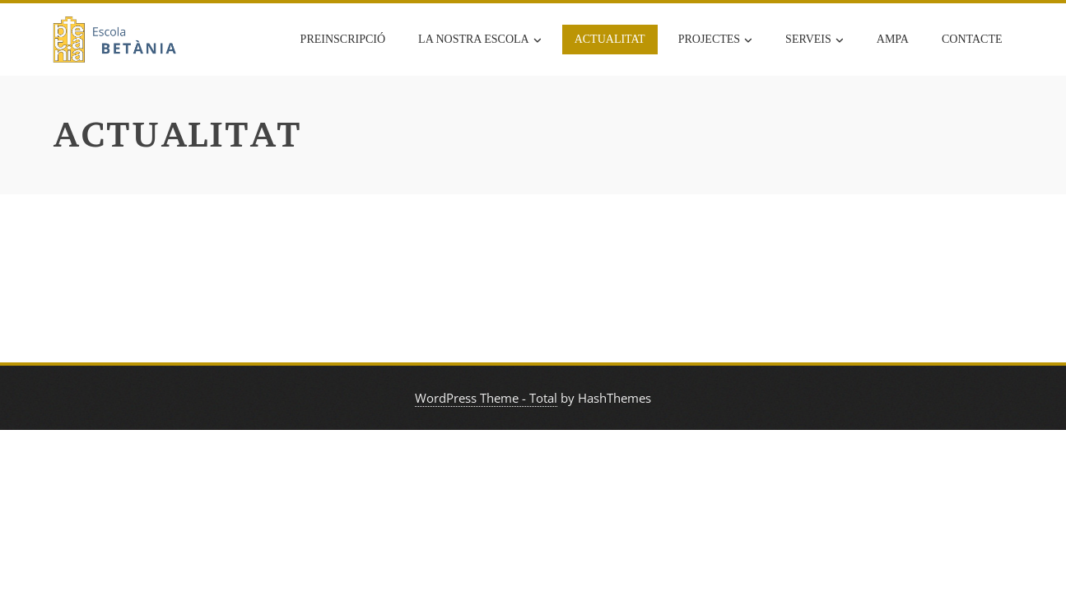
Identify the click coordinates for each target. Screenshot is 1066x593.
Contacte (972, 39)
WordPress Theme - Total (486, 398)
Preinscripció (342, 39)
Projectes (715, 39)
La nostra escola (480, 39)
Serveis (814, 39)
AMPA (893, 39)
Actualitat (610, 39)
